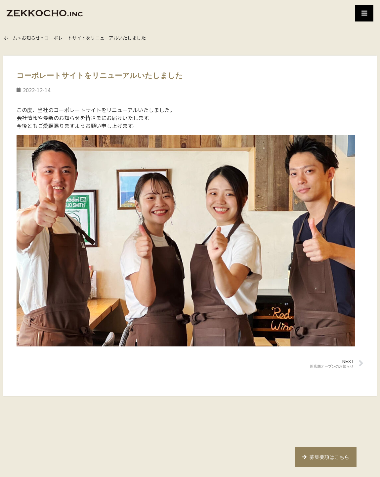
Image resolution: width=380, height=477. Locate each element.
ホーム (10, 37)
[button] (364, 13)
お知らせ (30, 37)
